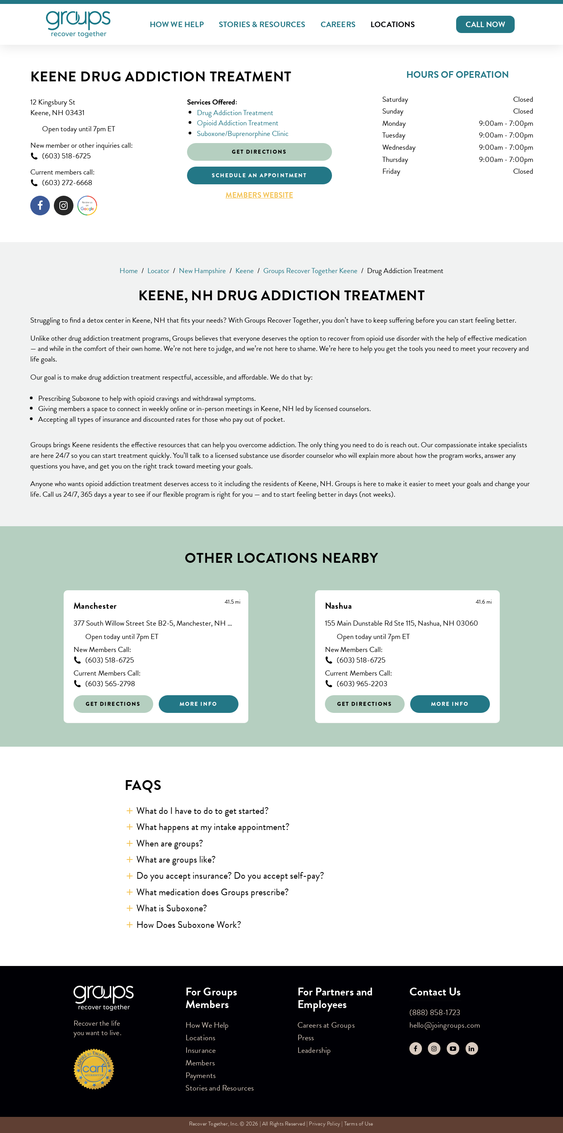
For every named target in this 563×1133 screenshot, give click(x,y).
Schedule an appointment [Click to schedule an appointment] (259, 175)
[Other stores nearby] (281, 650)
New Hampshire (202, 270)
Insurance (200, 1050)
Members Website (259, 195)
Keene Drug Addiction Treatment (161, 76)
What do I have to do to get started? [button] (202, 811)
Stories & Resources (262, 24)
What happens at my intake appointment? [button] (213, 827)
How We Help (177, 24)
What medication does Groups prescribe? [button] (212, 892)
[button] (485, 24)
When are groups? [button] (169, 843)
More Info (199, 704)
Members (200, 1063)
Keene (244, 270)
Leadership (314, 1050)
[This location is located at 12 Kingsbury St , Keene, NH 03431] (102, 107)
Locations (392, 24)
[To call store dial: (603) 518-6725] (102, 156)
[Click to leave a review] (87, 207)
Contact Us (435, 991)
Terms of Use (358, 1124)
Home (128, 270)
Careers (338, 24)
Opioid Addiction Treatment (238, 123)
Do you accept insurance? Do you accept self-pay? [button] (230, 875)
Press (305, 1037)
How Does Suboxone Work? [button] (188, 925)
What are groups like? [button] (176, 859)
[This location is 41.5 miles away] (232, 602)
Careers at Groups (326, 1025)
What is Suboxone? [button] (171, 908)
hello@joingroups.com (444, 1025)
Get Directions (113, 704)
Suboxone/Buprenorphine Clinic (242, 133)
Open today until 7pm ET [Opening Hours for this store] (78, 129)
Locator (158, 270)
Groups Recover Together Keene (310, 270)
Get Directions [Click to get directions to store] (259, 152)
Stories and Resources (219, 1088)
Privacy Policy (324, 1124)
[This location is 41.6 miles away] (484, 602)
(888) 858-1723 (435, 1012)
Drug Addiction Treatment (235, 112)
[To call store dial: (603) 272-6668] (102, 183)
